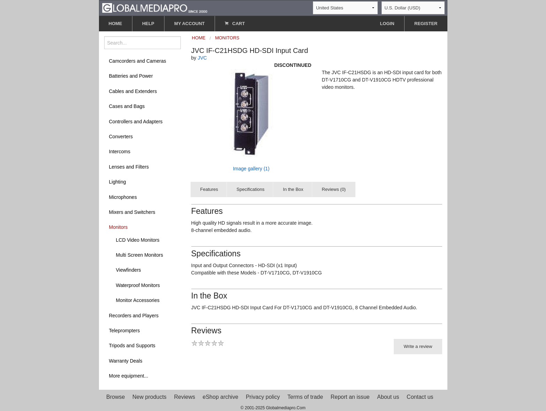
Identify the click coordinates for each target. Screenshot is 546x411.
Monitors (118, 227)
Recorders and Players (134, 315)
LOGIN (387, 23)
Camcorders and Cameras (137, 61)
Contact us (420, 397)
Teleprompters (124, 330)
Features (209, 189)
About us (388, 397)
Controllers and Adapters (136, 121)
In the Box (293, 189)
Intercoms (119, 151)
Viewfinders (128, 270)
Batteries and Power (131, 76)
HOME (115, 23)
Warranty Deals (126, 361)
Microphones (123, 197)
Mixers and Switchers (132, 212)
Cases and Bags (127, 106)
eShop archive (220, 397)
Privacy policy (263, 397)
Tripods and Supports (132, 345)
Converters (121, 136)
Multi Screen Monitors (139, 255)
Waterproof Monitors (138, 285)
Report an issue (350, 397)
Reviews (184, 397)
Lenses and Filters (129, 167)
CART (235, 23)
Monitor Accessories (138, 300)
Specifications (250, 189)
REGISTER (425, 23)
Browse (115, 397)
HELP (148, 23)
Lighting (117, 182)
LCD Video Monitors (138, 240)
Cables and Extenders (133, 91)
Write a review (417, 346)
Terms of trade (305, 397)
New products (149, 397)
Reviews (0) (334, 189)
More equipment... (128, 376)
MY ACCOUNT (189, 23)
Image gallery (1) (251, 168)
